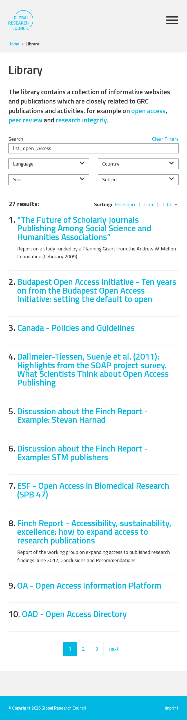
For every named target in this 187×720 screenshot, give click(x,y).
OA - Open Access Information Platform (89, 585)
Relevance (126, 204)
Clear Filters (165, 139)
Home (13, 44)
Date (149, 204)
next (114, 649)
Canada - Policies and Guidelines (76, 327)
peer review (25, 120)
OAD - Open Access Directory (74, 613)
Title (167, 204)
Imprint (172, 708)
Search (15, 139)
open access (148, 110)
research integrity (81, 120)
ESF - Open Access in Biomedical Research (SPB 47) (93, 490)
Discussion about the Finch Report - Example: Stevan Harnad (82, 415)
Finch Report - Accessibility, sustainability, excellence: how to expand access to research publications (94, 531)
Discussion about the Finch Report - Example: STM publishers (82, 453)
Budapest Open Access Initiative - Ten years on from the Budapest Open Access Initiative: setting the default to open (96, 290)
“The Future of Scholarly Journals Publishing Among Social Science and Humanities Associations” (84, 228)
